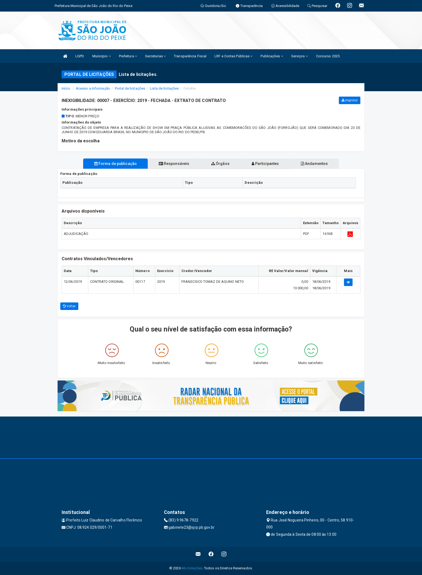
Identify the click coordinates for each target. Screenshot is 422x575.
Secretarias (155, 56)
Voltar (69, 306)
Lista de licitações (164, 88)
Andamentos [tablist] (315, 163)
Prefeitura (128, 56)
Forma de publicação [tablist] (114, 163)
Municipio (101, 56)
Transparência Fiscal (190, 56)
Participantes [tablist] (266, 163)
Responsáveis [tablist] (173, 163)
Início (66, 88)
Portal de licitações (130, 88)
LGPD (79, 56)
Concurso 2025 (328, 56)
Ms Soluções (192, 568)
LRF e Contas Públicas (233, 56)
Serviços (299, 56)
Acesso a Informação (93, 88)
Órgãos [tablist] (220, 163)
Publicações (272, 56)
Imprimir (350, 100)
